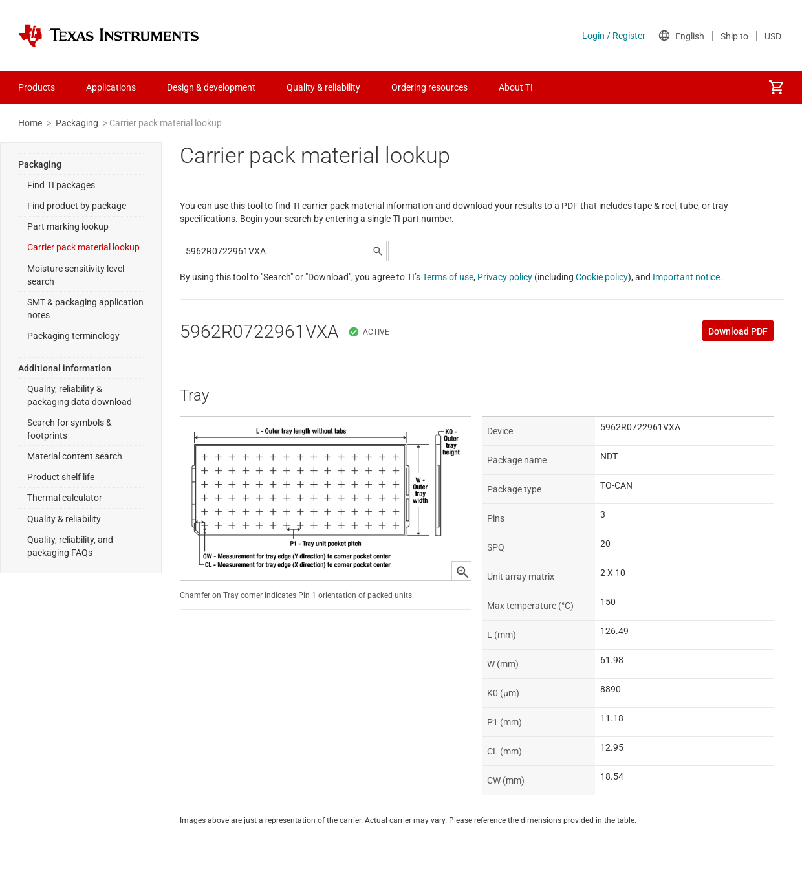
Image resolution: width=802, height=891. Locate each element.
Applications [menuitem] (111, 87)
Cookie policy (602, 277)
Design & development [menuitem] (211, 87)
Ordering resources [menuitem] (429, 87)
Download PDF (738, 331)
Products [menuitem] (36, 87)
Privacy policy (504, 277)
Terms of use (447, 277)
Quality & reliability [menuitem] (323, 87)
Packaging (77, 123)
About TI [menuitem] (516, 87)
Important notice (686, 277)
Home (30, 123)
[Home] (108, 35)
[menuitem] (776, 87)
